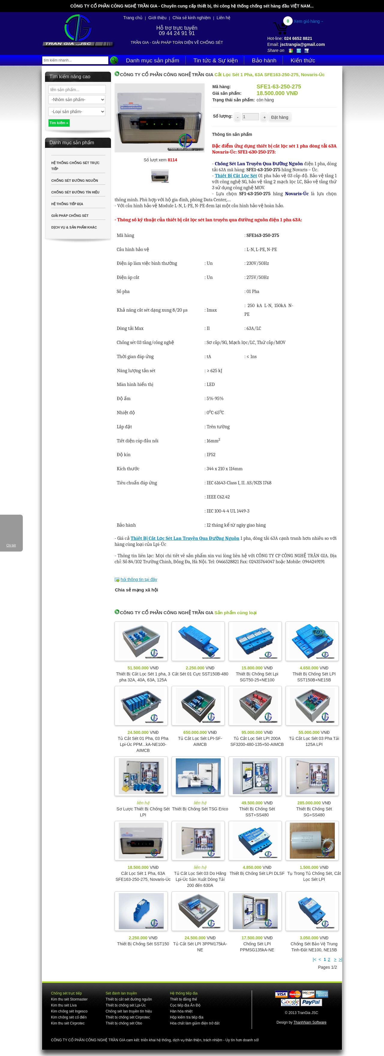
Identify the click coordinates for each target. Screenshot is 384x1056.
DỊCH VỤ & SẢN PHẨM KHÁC (74, 227)
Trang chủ (132, 17)
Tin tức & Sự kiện (216, 60)
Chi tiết (11, 545)
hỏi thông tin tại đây (139, 579)
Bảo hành (264, 60)
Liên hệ (223, 17)
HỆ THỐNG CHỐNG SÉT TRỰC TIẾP (75, 166)
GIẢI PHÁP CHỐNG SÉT (69, 215)
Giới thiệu (157, 17)
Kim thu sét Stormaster (69, 999)
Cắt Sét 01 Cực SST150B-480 (200, 674)
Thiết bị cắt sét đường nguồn (129, 999)
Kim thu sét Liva (63, 1005)
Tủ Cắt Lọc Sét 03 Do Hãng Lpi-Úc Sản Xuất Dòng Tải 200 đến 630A (200, 879)
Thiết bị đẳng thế (183, 999)
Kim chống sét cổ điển (69, 1017)
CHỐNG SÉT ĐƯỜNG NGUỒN (74, 180)
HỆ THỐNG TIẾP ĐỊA (67, 204)
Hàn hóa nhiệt (181, 1011)
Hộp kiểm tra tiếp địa (186, 1017)
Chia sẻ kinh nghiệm (191, 17)
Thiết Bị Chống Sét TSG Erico (200, 808)
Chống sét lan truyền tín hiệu (129, 1011)
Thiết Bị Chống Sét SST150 (143, 943)
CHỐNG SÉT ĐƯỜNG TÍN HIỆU (75, 192)
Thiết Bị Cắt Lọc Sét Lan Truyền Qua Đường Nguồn (185, 538)
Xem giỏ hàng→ (309, 21)
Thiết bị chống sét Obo (124, 1023)
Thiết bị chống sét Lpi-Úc (126, 1005)
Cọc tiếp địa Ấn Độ (185, 1005)
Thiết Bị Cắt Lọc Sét (236, 175)
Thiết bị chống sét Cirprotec (128, 1017)
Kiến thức (303, 60)
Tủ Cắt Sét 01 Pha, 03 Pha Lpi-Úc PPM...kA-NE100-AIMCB (143, 744)
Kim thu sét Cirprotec (68, 1023)
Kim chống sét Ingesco (69, 1011)
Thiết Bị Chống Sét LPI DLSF (257, 873)
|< (314, 959)
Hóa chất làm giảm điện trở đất (194, 1023)
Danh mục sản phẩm (152, 60)
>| (340, 959)
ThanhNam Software (309, 1022)
